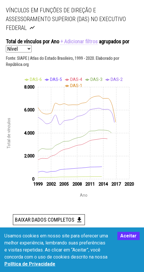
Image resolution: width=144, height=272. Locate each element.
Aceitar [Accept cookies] (128, 236)
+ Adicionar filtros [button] (79, 41)
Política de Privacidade (29, 264)
